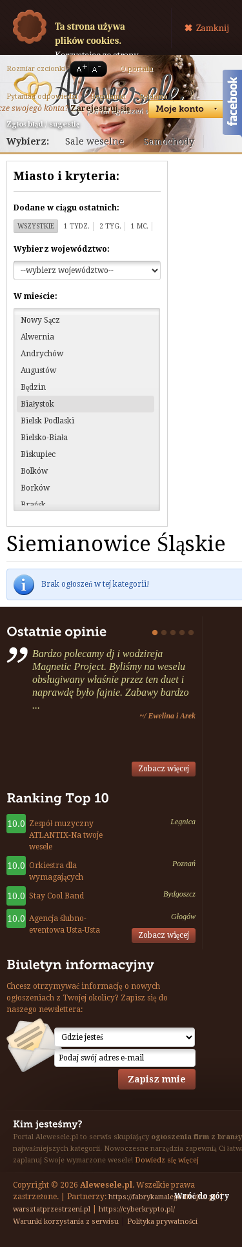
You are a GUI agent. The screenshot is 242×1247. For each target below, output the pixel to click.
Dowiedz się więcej (167, 1160)
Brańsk (33, 504)
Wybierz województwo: (62, 249)
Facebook (232, 105)
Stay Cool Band (56, 895)
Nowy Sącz (40, 320)
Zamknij (212, 28)
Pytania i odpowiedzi (41, 96)
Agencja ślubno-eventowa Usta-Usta (64, 924)
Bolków (34, 471)
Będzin (33, 387)
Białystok (37, 404)
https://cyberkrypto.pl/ (137, 1209)
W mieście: (35, 296)
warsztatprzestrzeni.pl (51, 1209)
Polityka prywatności (162, 1221)
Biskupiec (38, 454)
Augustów (38, 370)
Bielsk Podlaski (47, 420)
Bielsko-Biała (44, 437)
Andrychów (42, 353)
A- (98, 69)
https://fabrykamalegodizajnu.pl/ (162, 1197)
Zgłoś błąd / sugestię (42, 124)
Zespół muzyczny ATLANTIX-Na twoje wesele (66, 835)
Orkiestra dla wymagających (56, 871)
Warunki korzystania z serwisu (66, 1221)
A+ (79, 69)
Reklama (153, 96)
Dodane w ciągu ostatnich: (66, 207)
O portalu (136, 69)
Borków (35, 487)
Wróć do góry (201, 1196)
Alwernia (37, 336)
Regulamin (108, 96)
